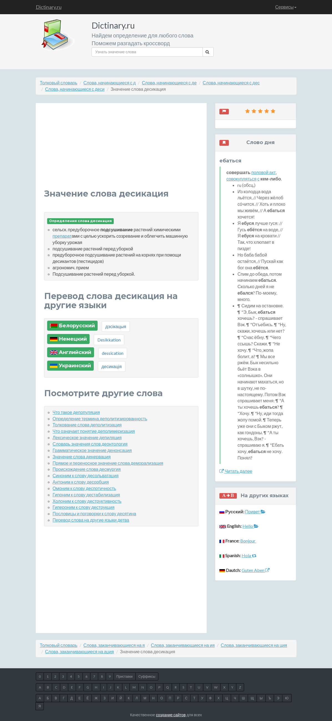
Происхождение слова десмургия (87, 469)
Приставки (124, 676)
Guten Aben (256, 570)
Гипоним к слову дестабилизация (86, 494)
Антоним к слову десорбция (81, 481)
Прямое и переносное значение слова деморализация (108, 463)
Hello (250, 526)
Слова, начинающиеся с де (169, 82)
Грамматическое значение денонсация (92, 450)
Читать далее (235, 471)
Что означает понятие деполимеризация (94, 431)
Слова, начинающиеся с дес (231, 82)
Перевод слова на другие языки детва (91, 519)
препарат (62, 235)
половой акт (263, 172)
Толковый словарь (58, 82)
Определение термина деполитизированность (100, 418)
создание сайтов (171, 714)
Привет (255, 511)
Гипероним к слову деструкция (84, 507)
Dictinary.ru (49, 7)
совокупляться (241, 178)
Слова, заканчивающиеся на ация (79, 651)
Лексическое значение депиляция (87, 437)
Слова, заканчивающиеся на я (114, 645)
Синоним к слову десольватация (86, 475)
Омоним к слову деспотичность (84, 488)
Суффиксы (146, 676)
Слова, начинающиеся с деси (75, 89)
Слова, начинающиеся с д (109, 82)
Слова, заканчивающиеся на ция (254, 645)
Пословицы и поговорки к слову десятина (94, 513)
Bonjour (248, 540)
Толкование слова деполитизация (87, 424)
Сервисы (285, 6)
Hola (249, 555)
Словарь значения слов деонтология (90, 443)
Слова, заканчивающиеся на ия (183, 645)
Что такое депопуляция (76, 412)
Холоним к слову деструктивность (87, 501)
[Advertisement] (121, 150)
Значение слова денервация (82, 456)
